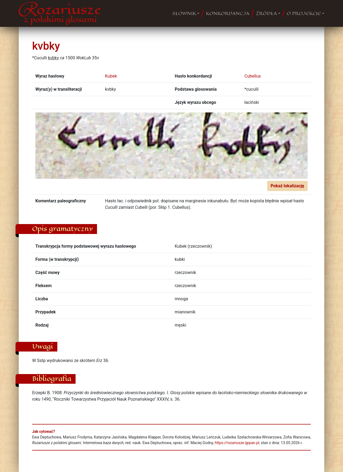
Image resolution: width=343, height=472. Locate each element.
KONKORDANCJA (227, 13)
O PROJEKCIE (304, 13)
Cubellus (252, 76)
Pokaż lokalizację (287, 185)
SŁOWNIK (184, 13)
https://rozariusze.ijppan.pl (237, 443)
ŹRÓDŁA (266, 13)
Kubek (111, 76)
